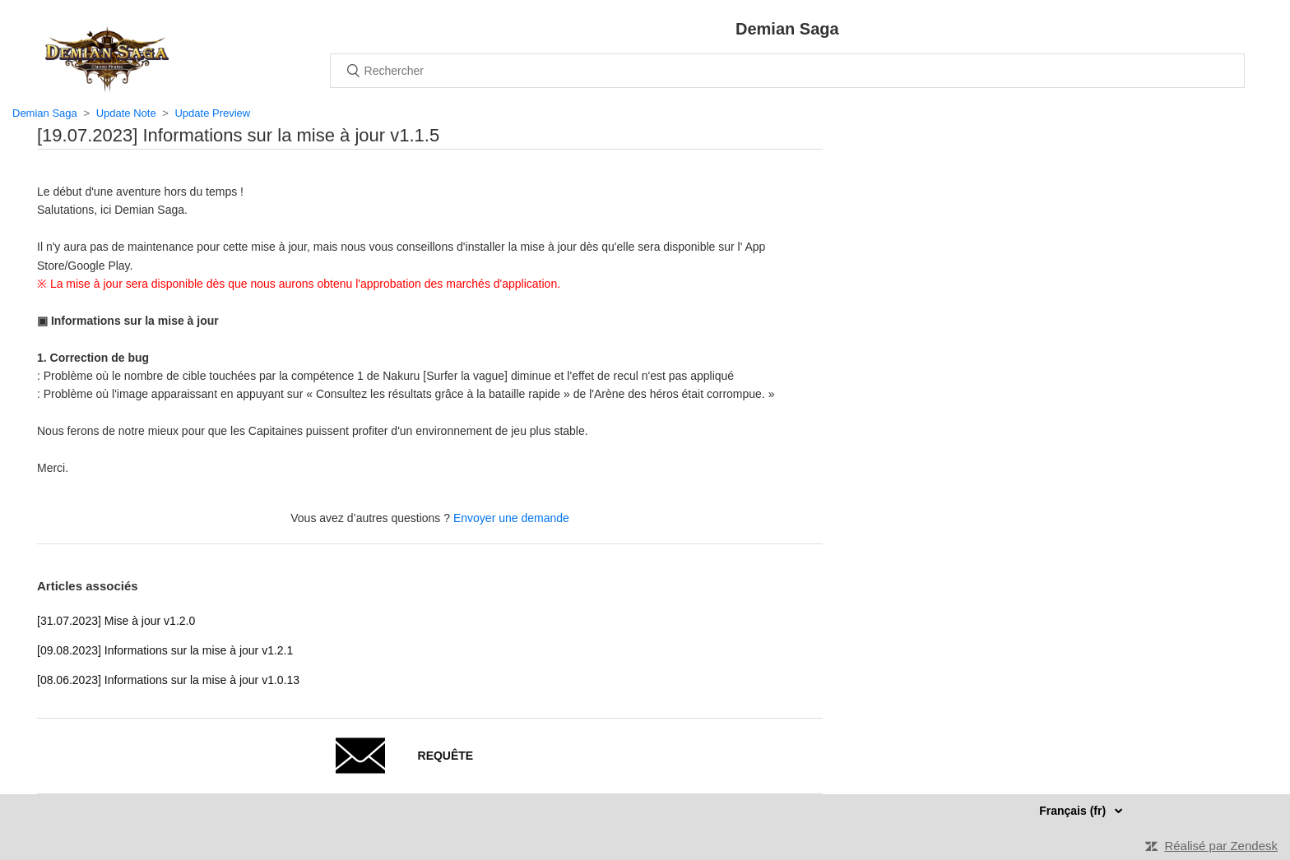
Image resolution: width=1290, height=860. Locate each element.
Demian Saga (44, 113)
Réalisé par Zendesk (1221, 846)
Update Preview (212, 113)
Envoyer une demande (511, 518)
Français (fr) (1074, 810)
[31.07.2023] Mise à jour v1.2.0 (116, 620)
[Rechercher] (787, 70)
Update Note (126, 113)
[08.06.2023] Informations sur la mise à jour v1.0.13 (168, 680)
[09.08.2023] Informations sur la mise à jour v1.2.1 (165, 650)
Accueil (107, 59)
